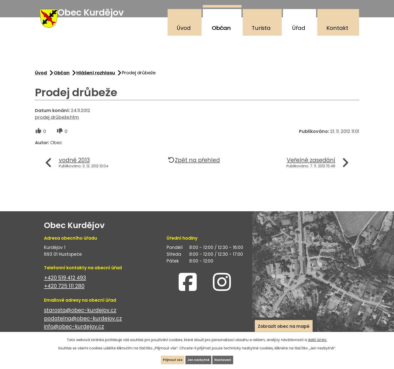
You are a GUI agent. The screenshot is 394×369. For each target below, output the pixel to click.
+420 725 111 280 (64, 293)
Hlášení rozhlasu (95, 80)
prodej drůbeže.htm (57, 124)
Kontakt (337, 28)
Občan (221, 28)
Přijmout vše (162, 357)
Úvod (184, 28)
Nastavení (233, 357)
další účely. (317, 335)
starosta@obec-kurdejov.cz (80, 317)
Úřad (298, 28)
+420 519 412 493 (65, 285)
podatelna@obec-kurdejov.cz (83, 325)
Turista (261, 28)
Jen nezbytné (199, 357)
